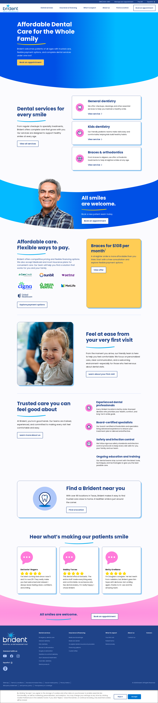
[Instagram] (18, 657)
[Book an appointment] (144, 8)
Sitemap (6, 683)
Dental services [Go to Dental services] (47, 8)
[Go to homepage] (11, 7)
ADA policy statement (10, 685)
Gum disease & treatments (48, 658)
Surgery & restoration (46, 651)
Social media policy (51, 683)
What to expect (111, 633)
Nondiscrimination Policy (34, 683)
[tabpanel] (36, 570)
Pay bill (140, 2)
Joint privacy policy (25, 685)
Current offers (73, 651)
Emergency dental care (46, 637)
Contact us (131, 637)
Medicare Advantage (76, 637)
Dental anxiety (110, 644)
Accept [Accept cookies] (134, 697)
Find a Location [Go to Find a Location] (122, 8)
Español (150, 2)
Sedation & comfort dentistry (48, 654)
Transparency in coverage (43, 685)
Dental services (44, 633)
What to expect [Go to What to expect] (89, 8)
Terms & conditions (17, 683)
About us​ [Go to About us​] (106, 8)
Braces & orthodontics (46, 647)
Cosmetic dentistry (45, 661)
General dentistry (44, 641)
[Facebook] (11, 657)
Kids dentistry (43, 644)
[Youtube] (5, 656)
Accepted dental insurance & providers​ (82, 644)
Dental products (44, 664)
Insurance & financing (77, 633)
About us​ (131, 633)
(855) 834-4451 (104, 2)
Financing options (75, 647)
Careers (149, 633)
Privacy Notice (65, 683)
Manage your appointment (123, 2)
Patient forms (110, 641)
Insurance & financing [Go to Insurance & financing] (68, 8)
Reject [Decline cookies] (120, 697)
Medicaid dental (74, 641)
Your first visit (110, 637)
